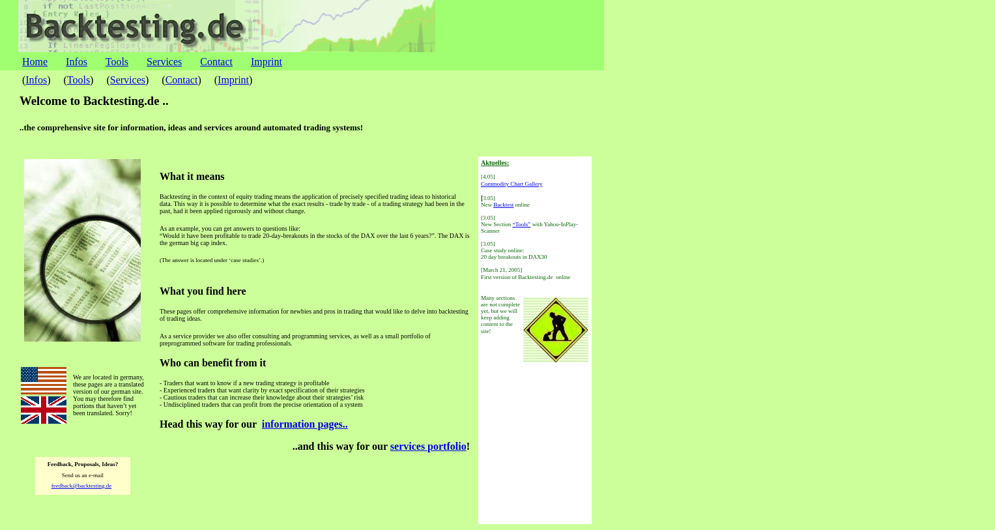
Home (35, 61)
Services (164, 61)
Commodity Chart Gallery (512, 184)
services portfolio (428, 446)
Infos (76, 61)
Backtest (503, 204)
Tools (117, 61)
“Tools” (522, 224)
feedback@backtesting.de (81, 485)
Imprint (266, 61)
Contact (216, 61)
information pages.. (305, 424)
